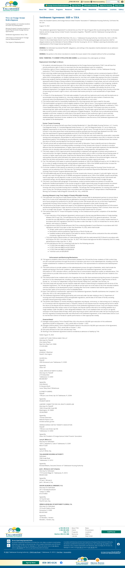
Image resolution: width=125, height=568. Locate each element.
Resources (68, 9)
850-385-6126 (64, 528)
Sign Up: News (76, 5)
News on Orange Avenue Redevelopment (15, 19)
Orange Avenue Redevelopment (57, 5)
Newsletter (92, 9)
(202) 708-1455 (19, 548)
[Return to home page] (23, 532)
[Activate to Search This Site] (118, 2)
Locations (113, 9)
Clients (51, 9)
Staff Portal (111, 532)
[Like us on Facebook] (122, 1)
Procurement (103, 9)
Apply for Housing (106, 5)
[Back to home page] (82, 562)
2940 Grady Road (35, 552)
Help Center (119, 5)
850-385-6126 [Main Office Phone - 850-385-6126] (74, 2)
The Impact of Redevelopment (15, 42)
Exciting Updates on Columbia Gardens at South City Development (18, 24)
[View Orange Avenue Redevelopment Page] (97, 563)
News (84, 9)
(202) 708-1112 (55, 546)
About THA (42, 9)
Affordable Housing (90, 5)
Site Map (59, 552)
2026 (7, 552)
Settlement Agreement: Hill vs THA (16, 35)
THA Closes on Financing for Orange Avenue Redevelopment (17, 38)
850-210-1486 (64, 534)
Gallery (121, 9)
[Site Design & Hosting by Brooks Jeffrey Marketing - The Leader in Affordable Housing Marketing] (106, 552)
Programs (59, 9)
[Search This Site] (113, 1)
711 (68, 532)
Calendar (77, 9)
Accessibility (67, 552)
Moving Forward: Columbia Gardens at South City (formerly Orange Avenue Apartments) (18, 30)
